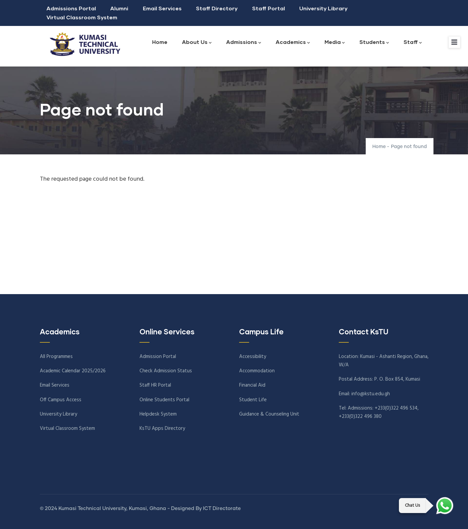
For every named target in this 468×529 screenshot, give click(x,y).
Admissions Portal (71, 8)
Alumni (119, 8)
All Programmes (56, 357)
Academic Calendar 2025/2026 (73, 371)
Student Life (253, 400)
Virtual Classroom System (82, 17)
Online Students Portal (164, 400)
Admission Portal (158, 357)
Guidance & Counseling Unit (269, 414)
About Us (197, 42)
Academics (293, 42)
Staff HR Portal (155, 385)
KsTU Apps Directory (162, 429)
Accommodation (257, 371)
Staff (413, 42)
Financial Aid (252, 385)
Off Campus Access (60, 400)
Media (335, 42)
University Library (323, 8)
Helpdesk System (158, 414)
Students (374, 42)
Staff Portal (268, 8)
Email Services (162, 8)
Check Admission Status (166, 371)
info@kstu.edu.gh (370, 394)
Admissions (243, 42)
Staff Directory (216, 8)
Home (159, 42)
